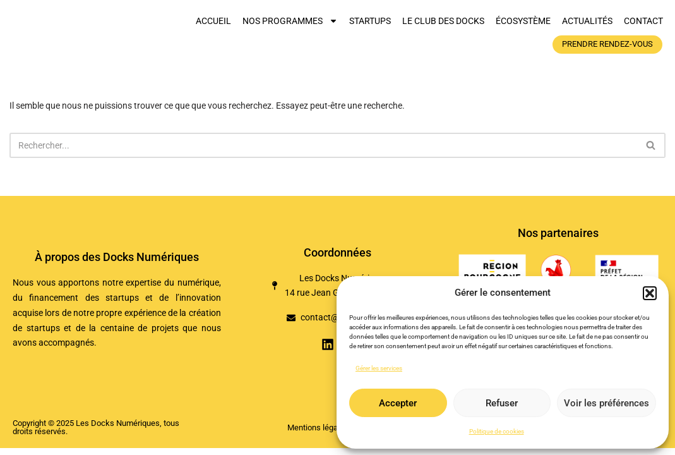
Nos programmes (290, 21)
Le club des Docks (443, 21)
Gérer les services (378, 368)
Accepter (398, 403)
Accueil (213, 21)
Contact (643, 21)
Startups (370, 21)
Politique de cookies (496, 431)
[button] (649, 293)
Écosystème (523, 21)
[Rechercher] (323, 145)
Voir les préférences (606, 403)
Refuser (502, 403)
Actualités (587, 21)
